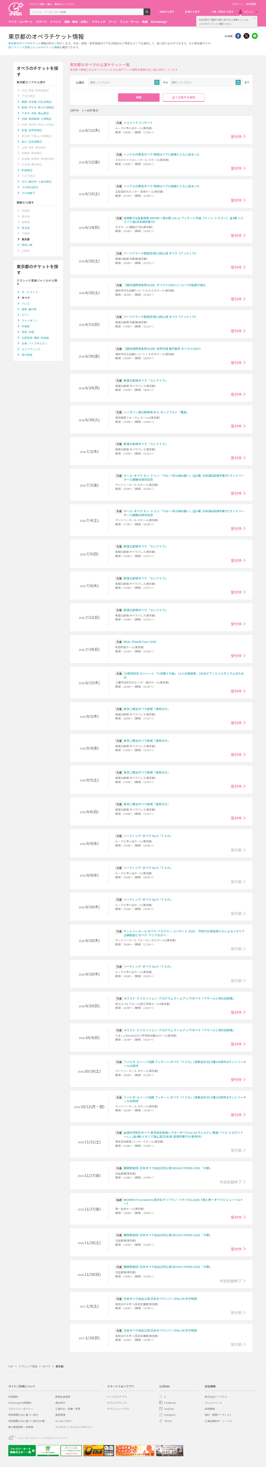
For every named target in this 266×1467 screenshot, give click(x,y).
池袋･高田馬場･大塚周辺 (37, 119)
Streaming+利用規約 (19, 1402)
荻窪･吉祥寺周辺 (32, 130)
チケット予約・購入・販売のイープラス (52, 4)
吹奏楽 (26, 326)
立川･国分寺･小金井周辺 (37, 182)
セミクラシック (31, 349)
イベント (55, 22)
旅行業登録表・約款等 (20, 1427)
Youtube (169, 1408)
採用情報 (210, 1408)
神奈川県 (27, 245)
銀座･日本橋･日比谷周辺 (37, 102)
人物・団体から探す (222, 11)
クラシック (98, 22)
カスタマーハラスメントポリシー (74, 1427)
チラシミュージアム (118, 1408)
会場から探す (192, 11)
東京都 (12, 43)
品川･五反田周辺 (32, 142)
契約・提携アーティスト (218, 1414)
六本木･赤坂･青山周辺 (35, 113)
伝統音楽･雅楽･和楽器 (35, 338)
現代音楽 (27, 355)
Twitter (246, 36)
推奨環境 (60, 1414)
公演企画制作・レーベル (218, 1421)
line (255, 36)
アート (113, 22)
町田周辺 (27, 170)
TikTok (168, 1421)
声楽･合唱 (28, 332)
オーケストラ (30, 292)
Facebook (170, 1402)
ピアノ (26, 315)
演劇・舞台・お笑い (76, 22)
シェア (238, 36)
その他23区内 (30, 187)
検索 (139, 97)
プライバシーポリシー (20, 1408)
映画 (145, 22)
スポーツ (41, 22)
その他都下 (28, 193)
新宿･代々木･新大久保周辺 (38, 107)
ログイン (238, 3)
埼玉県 (26, 228)
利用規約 (13, 1396)
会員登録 (251, 3)
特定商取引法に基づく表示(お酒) (26, 1421)
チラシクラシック (117, 1402)
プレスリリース (213, 1402)
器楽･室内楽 (29, 309)
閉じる (254, 18)
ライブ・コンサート (20, 22)
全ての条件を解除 (183, 97)
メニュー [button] (249, 11)
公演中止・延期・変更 (67, 1408)
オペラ (23, 43)
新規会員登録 (62, 1396)
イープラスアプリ (117, 1396)
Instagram (170, 1414)
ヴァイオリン (30, 320)
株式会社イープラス (216, 1396)
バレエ (26, 303)
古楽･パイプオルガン (34, 343)
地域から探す (167, 11)
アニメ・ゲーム (129, 22)
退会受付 (60, 1402)
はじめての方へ (64, 1421)
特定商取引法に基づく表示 (23, 1414)
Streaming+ (159, 22)
